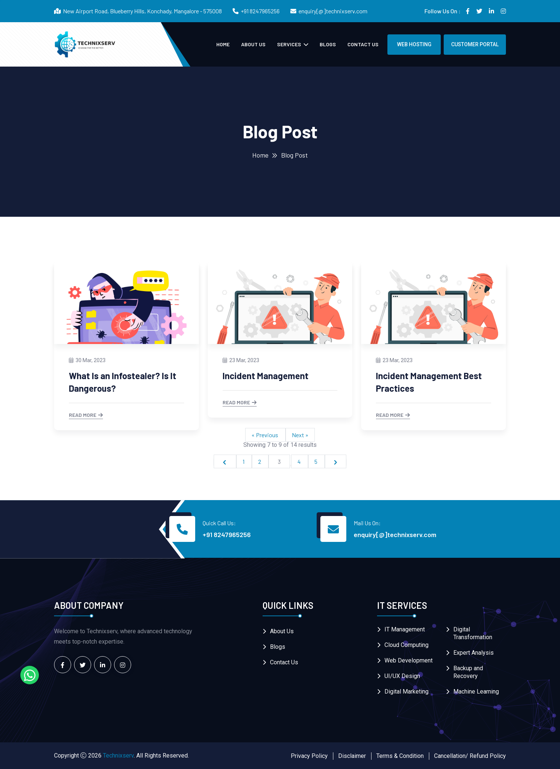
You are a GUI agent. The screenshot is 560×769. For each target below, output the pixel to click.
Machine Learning (476, 691)
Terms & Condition (400, 755)
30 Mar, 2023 (87, 360)
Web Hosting (414, 44)
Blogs (328, 44)
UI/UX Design (402, 675)
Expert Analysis (473, 652)
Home (223, 44)
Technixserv (118, 755)
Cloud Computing (406, 644)
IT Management (404, 629)
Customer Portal (475, 44)
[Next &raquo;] (335, 461)
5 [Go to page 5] (316, 461)
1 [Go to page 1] (244, 461)
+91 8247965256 (260, 10)
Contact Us (363, 44)
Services (289, 44)
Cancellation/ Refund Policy (470, 755)
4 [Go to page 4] (299, 461)
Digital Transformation (472, 633)
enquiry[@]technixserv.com (333, 10)
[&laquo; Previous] (225, 461)
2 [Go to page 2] (260, 461)
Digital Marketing (406, 691)
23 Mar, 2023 (241, 360)
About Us (253, 44)
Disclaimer (352, 755)
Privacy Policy (309, 755)
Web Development (408, 660)
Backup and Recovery (468, 672)
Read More (86, 415)
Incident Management (266, 375)
